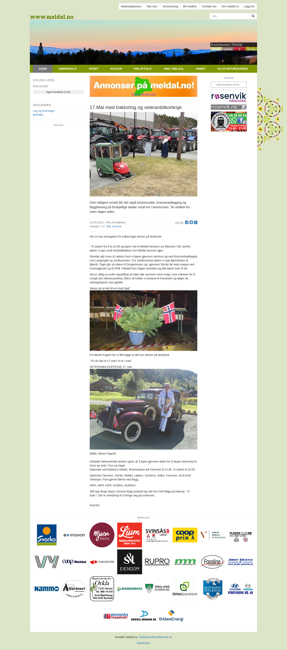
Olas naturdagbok (233, 68)
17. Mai (106, 226)
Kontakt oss (209, 6)
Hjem (43, 68)
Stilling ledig (43, 80)
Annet (200, 68)
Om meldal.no (230, 6)
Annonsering (170, 6)
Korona (116, 226)
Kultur (116, 68)
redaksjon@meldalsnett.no (155, 637)
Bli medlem (190, 6)
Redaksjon (143, 643)
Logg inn (249, 6)
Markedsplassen (131, 6)
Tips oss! (152, 6)
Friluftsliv (142, 68)
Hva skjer (40, 86)
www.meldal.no (52, 16)
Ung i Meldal (174, 68)
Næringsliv (68, 68)
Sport (93, 68)
